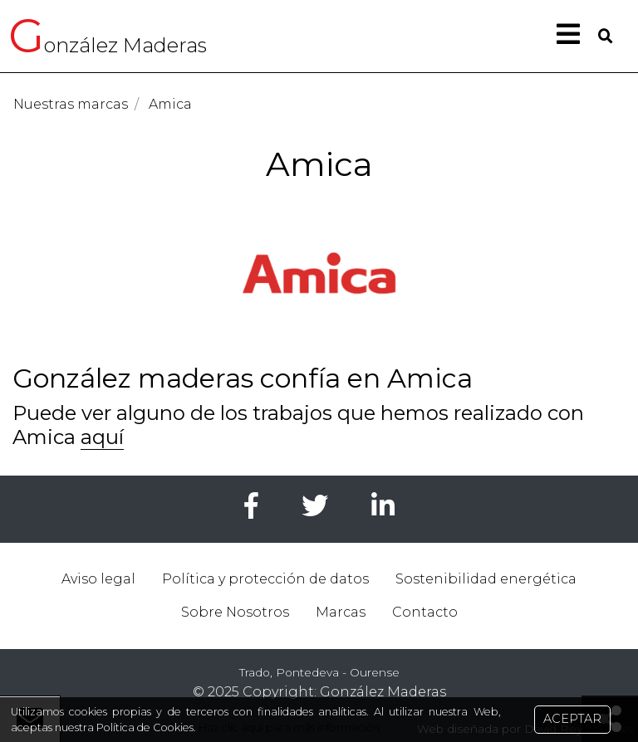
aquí (102, 437)
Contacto (425, 612)
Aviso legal (98, 579)
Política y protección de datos (265, 579)
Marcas (341, 612)
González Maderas (383, 692)
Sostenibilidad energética (486, 579)
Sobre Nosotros (235, 612)
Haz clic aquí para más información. (289, 727)
